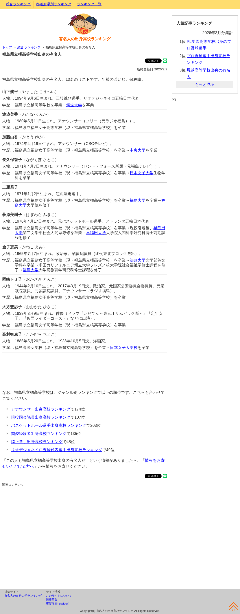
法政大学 (138, 260)
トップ (7, 47)
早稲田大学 (96, 233)
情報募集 (51, 599)
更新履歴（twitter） (58, 603)
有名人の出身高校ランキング (85, 39)
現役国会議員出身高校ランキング (40, 417)
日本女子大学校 (124, 347)
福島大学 (138, 200)
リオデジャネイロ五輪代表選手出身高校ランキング (56, 450)
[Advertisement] (84, 369)
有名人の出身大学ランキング (23, 595)
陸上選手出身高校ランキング (37, 442)
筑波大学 (74, 105)
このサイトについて (59, 595)
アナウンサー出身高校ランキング (40, 409)
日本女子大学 (141, 173)
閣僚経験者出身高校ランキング (38, 433)
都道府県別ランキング (53, 4)
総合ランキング (18, 4)
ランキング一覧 (89, 4)
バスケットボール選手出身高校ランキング (48, 425)
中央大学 (138, 150)
